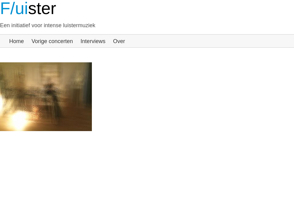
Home (16, 41)
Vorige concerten (52, 41)
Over (119, 41)
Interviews (93, 41)
